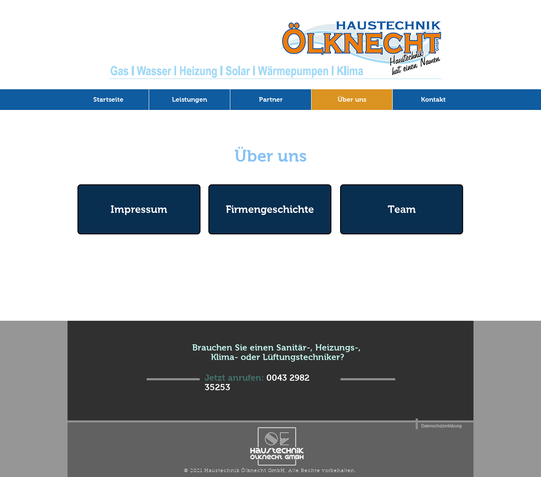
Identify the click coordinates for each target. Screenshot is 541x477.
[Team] (401, 209)
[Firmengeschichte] (269, 209)
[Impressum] (138, 209)
